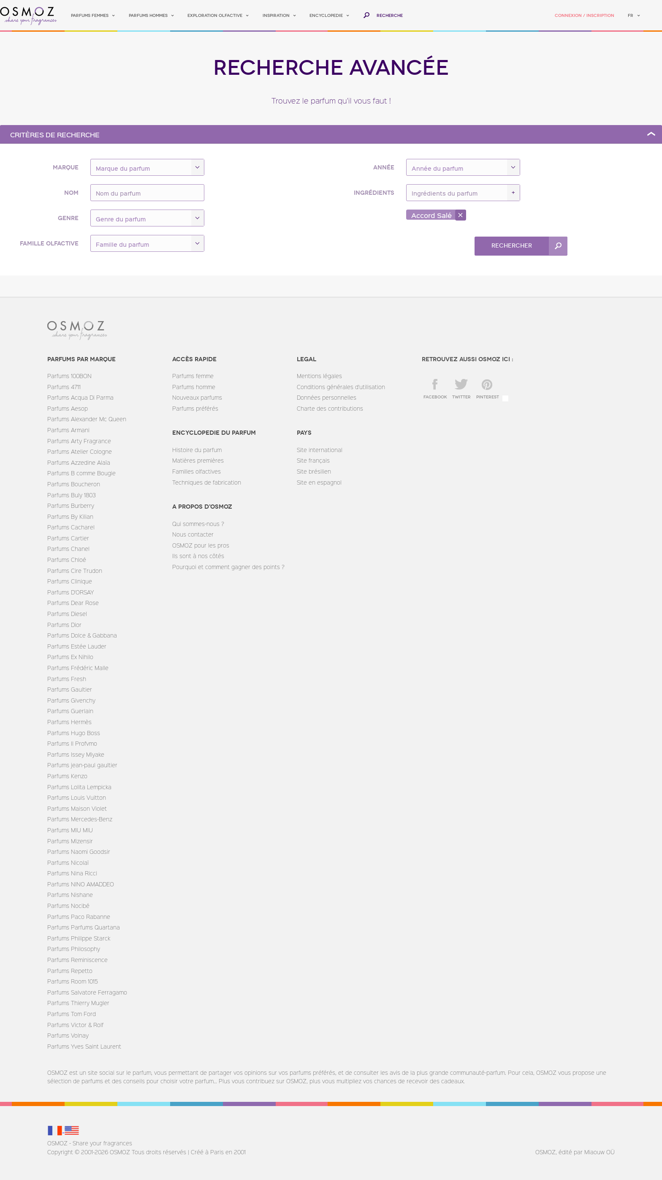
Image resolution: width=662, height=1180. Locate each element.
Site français (313, 460)
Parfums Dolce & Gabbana (82, 635)
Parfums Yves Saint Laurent (84, 1046)
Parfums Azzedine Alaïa (78, 462)
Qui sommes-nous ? (198, 523)
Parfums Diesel (67, 613)
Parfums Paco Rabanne (78, 916)
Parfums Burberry (70, 505)
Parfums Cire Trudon (74, 570)
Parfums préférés (195, 408)
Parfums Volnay (68, 1035)
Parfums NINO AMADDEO (80, 884)
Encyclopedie (326, 15)
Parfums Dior (64, 624)
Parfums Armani (68, 429)
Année (383, 167)
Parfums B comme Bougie (81, 473)
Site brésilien (314, 471)
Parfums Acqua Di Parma (80, 397)
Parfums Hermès (69, 721)
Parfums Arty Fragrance (79, 440)
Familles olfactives (196, 471)
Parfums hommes (148, 15)
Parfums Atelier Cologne (79, 451)
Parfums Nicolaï (68, 862)
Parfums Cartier (68, 538)
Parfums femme (193, 375)
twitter (461, 397)
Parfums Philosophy (73, 948)
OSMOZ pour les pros (200, 545)
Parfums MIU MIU (70, 830)
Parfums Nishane (70, 894)
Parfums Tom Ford (71, 1013)
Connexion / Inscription (584, 15)
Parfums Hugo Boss (73, 732)
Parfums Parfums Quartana (83, 927)
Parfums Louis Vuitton (76, 797)
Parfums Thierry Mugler (78, 1002)
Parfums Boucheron (73, 484)
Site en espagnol (319, 482)
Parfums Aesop (67, 408)
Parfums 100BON (69, 375)
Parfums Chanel (68, 548)
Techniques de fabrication (206, 482)
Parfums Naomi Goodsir (78, 851)
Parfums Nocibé (68, 905)
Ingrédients (374, 192)
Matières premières (198, 460)
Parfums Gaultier (69, 689)
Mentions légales (319, 375)
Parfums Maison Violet (77, 808)
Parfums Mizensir (70, 841)
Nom (71, 192)
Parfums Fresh (66, 678)
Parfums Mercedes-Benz (79, 819)
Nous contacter (193, 534)
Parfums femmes (90, 15)
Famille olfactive (49, 243)
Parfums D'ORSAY (70, 592)
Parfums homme (193, 386)
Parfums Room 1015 (72, 981)
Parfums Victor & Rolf (75, 1024)
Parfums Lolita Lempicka (79, 786)
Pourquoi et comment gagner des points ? (228, 566)
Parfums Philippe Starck (78, 938)
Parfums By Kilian (70, 516)
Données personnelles (326, 397)
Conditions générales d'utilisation (341, 386)
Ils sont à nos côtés (198, 555)
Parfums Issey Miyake (75, 754)
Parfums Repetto (69, 970)
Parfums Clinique (69, 581)
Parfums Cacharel (71, 527)
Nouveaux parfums (197, 397)
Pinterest (487, 397)
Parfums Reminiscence (77, 959)
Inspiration (276, 15)
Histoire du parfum (197, 449)
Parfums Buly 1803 (71, 495)
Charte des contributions (330, 408)
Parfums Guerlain (70, 710)
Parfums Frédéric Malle (78, 667)
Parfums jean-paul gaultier (82, 764)
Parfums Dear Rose (73, 602)
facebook (435, 397)
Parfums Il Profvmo (72, 743)
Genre (68, 218)
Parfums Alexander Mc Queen (86, 418)
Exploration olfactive (214, 15)
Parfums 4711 (64, 386)
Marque (66, 167)
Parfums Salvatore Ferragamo (87, 992)
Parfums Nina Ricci (72, 873)
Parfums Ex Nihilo (70, 656)
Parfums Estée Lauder (76, 646)
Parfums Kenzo (67, 775)
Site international (319, 449)
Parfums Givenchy (71, 700)
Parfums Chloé (66, 559)
